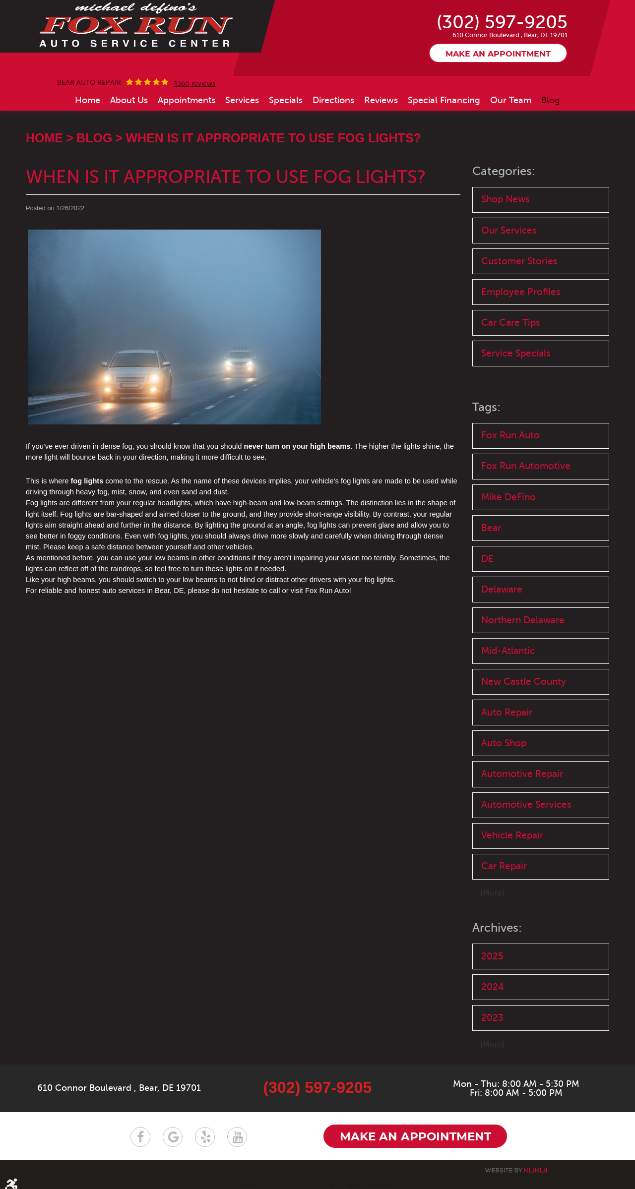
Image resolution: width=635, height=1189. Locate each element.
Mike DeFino (508, 497)
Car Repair (504, 866)
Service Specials (516, 353)
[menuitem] (87, 100)
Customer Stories (519, 261)
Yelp (205, 1137)
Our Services (509, 230)
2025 (492, 956)
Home (87, 100)
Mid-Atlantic (508, 651)
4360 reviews (194, 83)
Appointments (186, 100)
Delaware (501, 589)
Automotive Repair (522, 774)
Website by (516, 1170)
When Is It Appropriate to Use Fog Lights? (273, 138)
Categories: (503, 171)
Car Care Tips (510, 322)
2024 (492, 987)
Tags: (486, 407)
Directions (333, 100)
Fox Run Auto (510, 435)
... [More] (488, 893)
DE (487, 558)
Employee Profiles (521, 292)
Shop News (505, 199)
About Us (129, 100)
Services (242, 100)
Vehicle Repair (512, 835)
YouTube (237, 1137)
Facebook (140, 1137)
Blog (550, 100)
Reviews (381, 100)
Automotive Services (526, 804)
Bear (491, 528)
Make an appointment (498, 54)
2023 (492, 1017)
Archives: (497, 928)
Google (173, 1137)
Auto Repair (506, 712)
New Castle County (523, 681)
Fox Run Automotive (526, 466)
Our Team (510, 100)
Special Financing (444, 100)
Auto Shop (503, 743)
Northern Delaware (523, 620)
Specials (286, 100)
